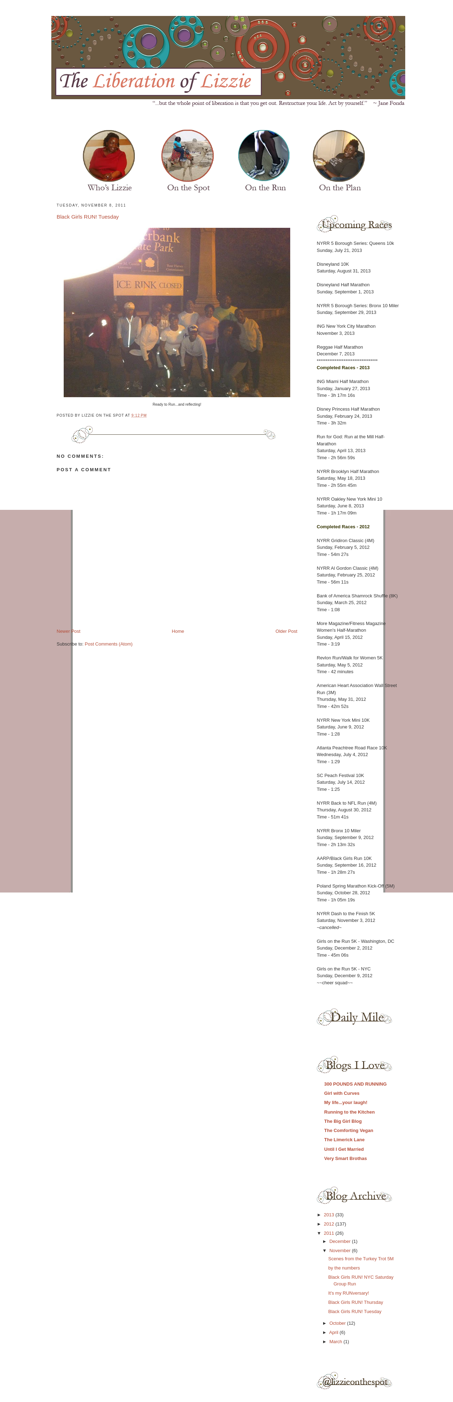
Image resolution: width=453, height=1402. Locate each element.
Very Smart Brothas (345, 1158)
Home (178, 631)
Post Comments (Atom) (109, 644)
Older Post (286, 631)
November (340, 1250)
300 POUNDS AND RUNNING (355, 1084)
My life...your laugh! (345, 1102)
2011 (330, 1233)
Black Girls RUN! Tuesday (88, 217)
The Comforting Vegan (348, 1130)
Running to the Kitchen (349, 1112)
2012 (330, 1224)
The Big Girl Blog (343, 1121)
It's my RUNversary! (348, 1293)
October (338, 1323)
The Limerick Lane (344, 1139)
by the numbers (344, 1268)
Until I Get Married (344, 1149)
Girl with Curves (342, 1093)
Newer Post (68, 631)
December (340, 1241)
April (334, 1332)
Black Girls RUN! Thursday (355, 1302)
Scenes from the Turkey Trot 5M (361, 1258)
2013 (330, 1214)
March (336, 1341)
